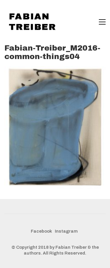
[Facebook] (41, 231)
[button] (102, 22)
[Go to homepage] (33, 22)
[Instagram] (66, 231)
